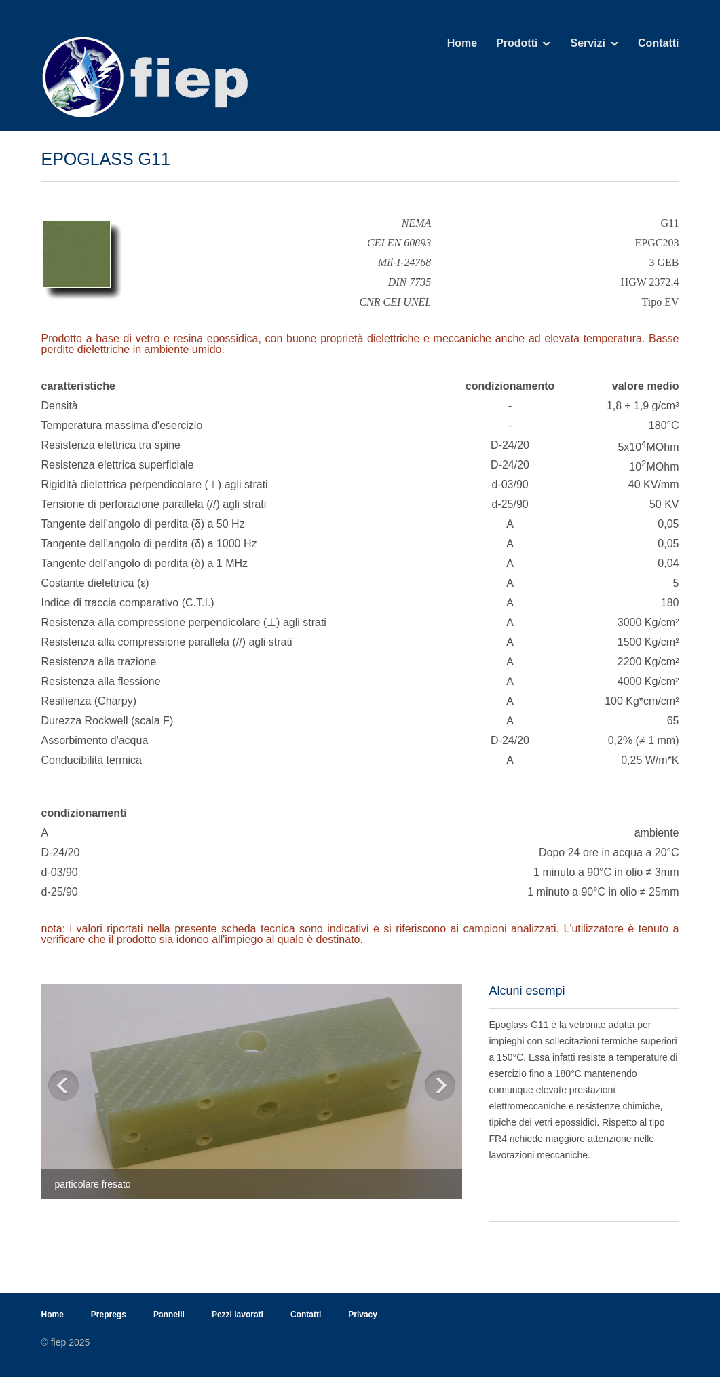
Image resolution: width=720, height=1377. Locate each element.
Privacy (362, 1314)
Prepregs (108, 1314)
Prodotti (516, 43)
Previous (63, 1087)
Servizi (587, 43)
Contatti (658, 43)
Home (462, 43)
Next (440, 1087)
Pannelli (169, 1314)
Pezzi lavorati (237, 1314)
